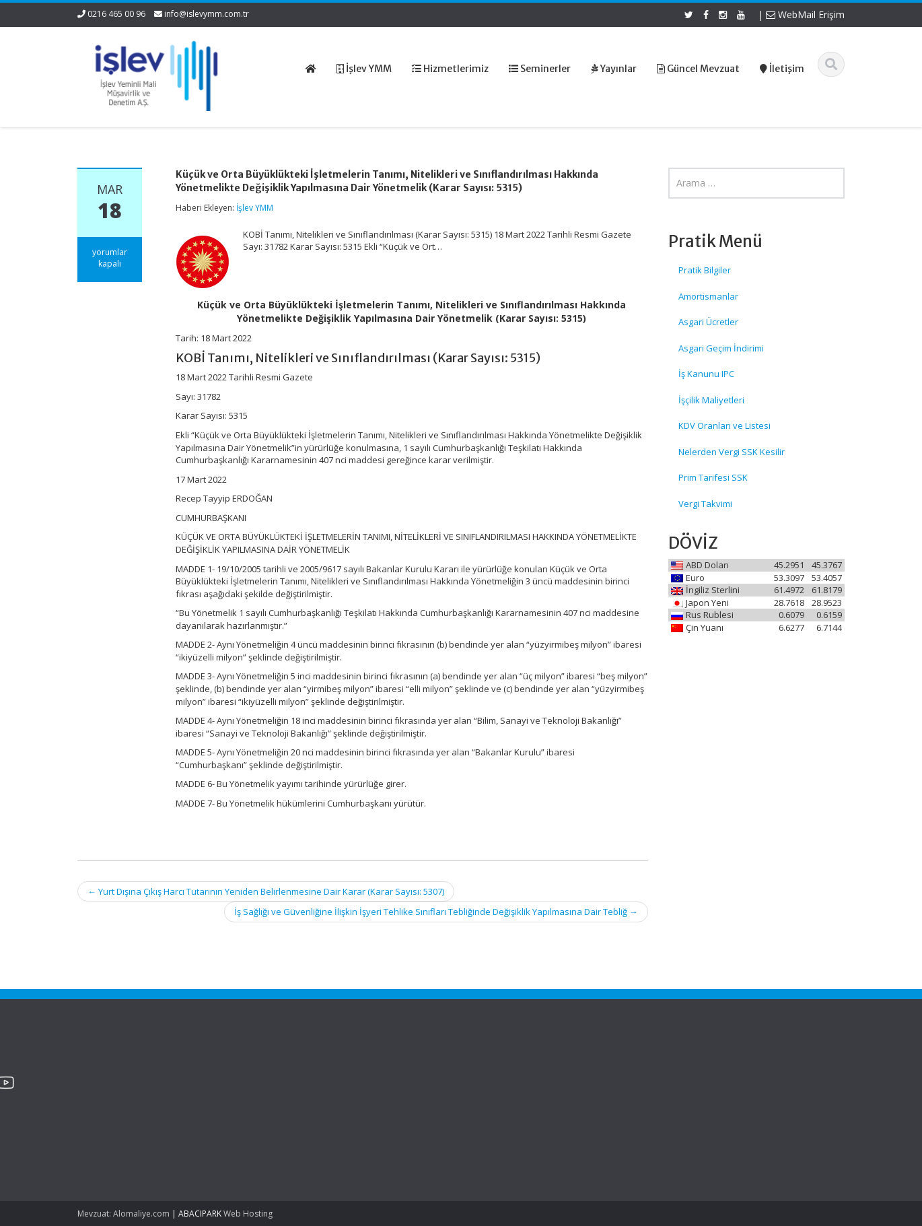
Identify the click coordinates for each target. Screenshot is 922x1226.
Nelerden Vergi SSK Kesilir (731, 452)
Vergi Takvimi (705, 504)
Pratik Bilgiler (704, 270)
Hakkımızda (512, 1087)
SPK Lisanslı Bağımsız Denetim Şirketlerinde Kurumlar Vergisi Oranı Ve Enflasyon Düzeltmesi (140, 1119)
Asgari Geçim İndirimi (721, 348)
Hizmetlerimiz (515, 1099)
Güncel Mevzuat (521, 1111)
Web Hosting (248, 1213)
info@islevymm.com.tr (206, 14)
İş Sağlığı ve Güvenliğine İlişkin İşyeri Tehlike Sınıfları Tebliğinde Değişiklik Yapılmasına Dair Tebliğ (436, 912)
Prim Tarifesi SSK (713, 477)
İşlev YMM (254, 207)
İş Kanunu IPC (706, 374)
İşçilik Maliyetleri (711, 400)
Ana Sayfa (509, 1074)
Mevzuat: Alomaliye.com (123, 1213)
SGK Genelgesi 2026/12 (124, 1081)
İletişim (502, 1124)
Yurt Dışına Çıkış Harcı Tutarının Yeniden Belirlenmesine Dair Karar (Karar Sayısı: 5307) (265, 891)
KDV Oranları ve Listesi (724, 425)
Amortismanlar (708, 296)
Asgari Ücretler (708, 322)
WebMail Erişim (805, 14)
